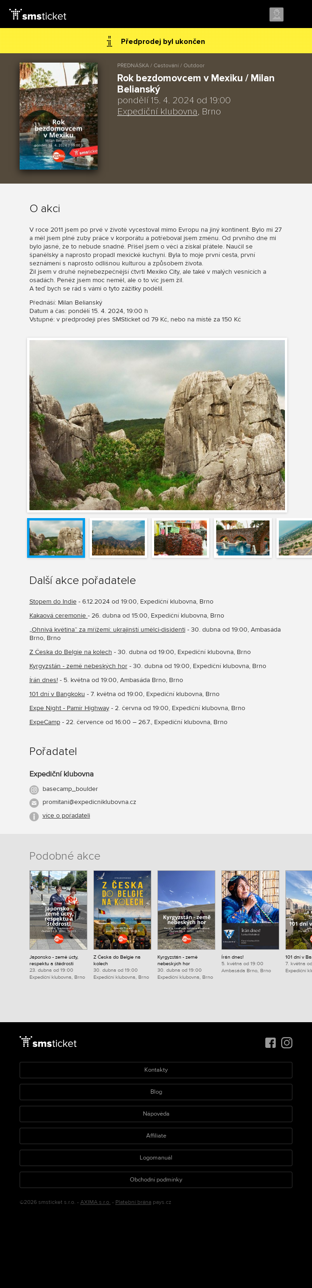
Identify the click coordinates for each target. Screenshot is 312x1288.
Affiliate (156, 1135)
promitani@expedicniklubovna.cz (89, 802)
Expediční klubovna (157, 111)
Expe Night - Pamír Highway (69, 708)
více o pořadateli (66, 815)
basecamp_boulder (70, 789)
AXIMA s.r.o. (95, 1202)
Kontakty (156, 1070)
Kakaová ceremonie (58, 615)
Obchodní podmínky (156, 1179)
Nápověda (156, 1113)
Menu (297, 15)
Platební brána (133, 1202)
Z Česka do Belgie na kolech (70, 652)
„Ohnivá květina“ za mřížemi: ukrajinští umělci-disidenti (107, 629)
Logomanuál (156, 1157)
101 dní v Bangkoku (57, 694)
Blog (156, 1092)
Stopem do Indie (53, 601)
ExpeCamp (44, 722)
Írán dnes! (43, 680)
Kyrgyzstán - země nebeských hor (78, 666)
